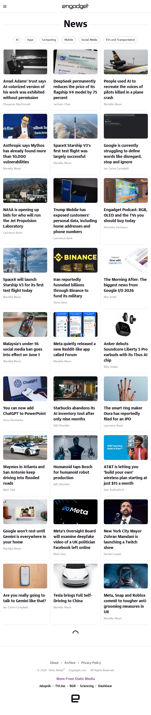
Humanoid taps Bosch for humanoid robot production (72, 472)
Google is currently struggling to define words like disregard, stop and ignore (123, 154)
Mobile (68, 40)
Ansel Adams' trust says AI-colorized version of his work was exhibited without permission (24, 89)
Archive (69, 662)
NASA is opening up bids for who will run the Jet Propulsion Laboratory (22, 218)
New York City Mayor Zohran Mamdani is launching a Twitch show (123, 539)
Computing (49, 40)
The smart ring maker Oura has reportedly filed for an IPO (123, 413)
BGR (73, 686)
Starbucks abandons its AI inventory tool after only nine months (74, 413)
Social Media (89, 40)
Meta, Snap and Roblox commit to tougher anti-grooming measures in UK (125, 604)
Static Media (56, 670)
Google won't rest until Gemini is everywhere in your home (24, 536)
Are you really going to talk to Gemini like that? (24, 598)
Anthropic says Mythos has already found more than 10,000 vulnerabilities (24, 154)
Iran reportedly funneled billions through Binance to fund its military (70, 288)
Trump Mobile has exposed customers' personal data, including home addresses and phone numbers (75, 221)
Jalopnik (45, 686)
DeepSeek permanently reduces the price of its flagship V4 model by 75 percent (75, 89)
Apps (30, 40)
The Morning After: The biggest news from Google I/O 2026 (125, 285)
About (54, 662)
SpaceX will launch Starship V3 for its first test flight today (23, 285)
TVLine (60, 686)
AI (17, 40)
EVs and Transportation (120, 40)
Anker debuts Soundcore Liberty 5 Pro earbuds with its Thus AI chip (126, 352)
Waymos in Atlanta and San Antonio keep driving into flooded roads (24, 475)
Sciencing (87, 686)
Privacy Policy (91, 662)
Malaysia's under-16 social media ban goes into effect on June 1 (22, 349)
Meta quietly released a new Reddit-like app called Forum (74, 349)
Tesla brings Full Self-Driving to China (72, 598)
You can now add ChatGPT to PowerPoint (24, 411)
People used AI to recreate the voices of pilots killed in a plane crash (123, 89)
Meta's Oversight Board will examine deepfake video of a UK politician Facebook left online (74, 539)
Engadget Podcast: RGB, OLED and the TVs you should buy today (125, 215)
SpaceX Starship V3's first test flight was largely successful (72, 151)
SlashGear (105, 686)
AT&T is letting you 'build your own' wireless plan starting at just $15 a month (125, 475)
